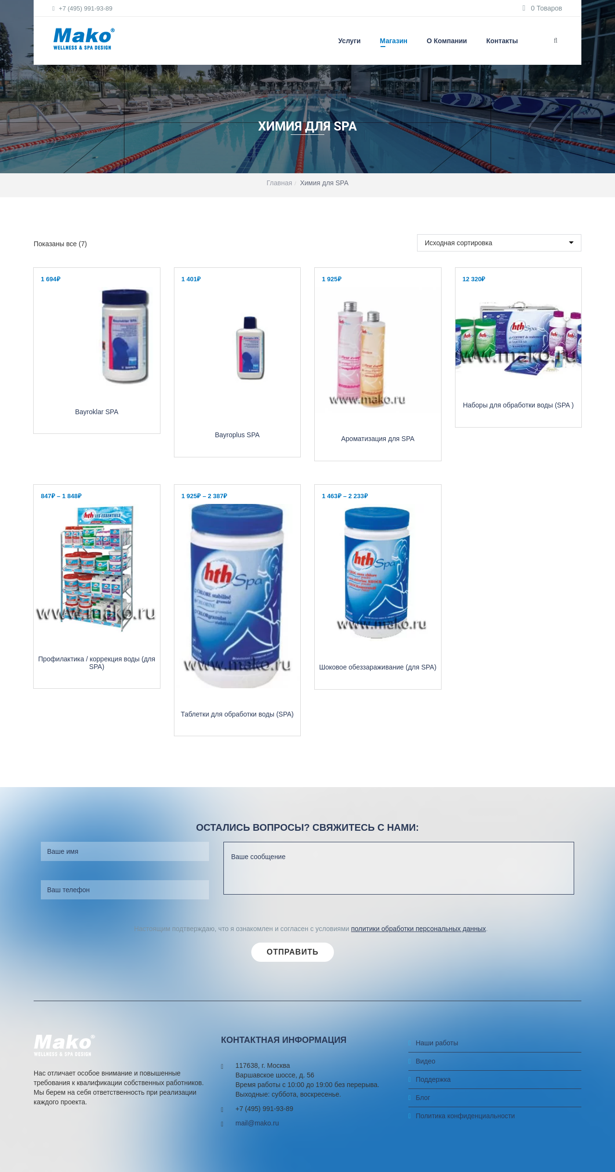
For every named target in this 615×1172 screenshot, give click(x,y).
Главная (279, 183)
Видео (425, 1083)
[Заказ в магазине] (499, 254)
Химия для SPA (324, 183)
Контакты (502, 41)
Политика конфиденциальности (465, 1138)
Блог (423, 1120)
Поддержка (433, 1101)
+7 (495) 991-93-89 (82, 8)
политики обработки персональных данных (418, 951)
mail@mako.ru (257, 1145)
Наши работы (437, 1065)
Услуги (349, 41)
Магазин (393, 41)
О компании (447, 41)
